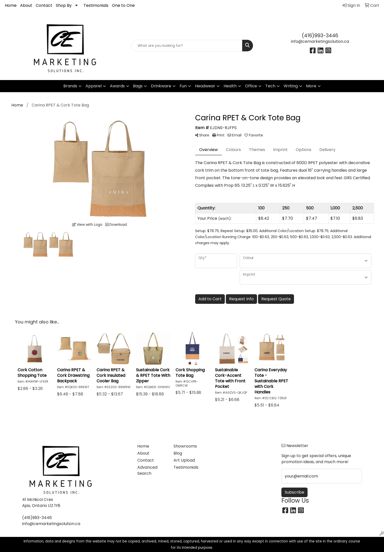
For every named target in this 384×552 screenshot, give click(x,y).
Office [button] (251, 86)
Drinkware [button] (161, 86)
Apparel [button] (94, 86)
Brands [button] (70, 86)
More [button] (311, 86)
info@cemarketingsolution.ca (320, 41)
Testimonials (95, 5)
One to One (123, 5)
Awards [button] (117, 86)
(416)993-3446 (320, 35)
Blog (178, 453)
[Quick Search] (186, 45)
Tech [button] (270, 86)
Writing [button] (291, 86)
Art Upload (184, 460)
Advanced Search (147, 470)
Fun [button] (183, 86)
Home (11, 5)
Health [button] (230, 86)
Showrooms (185, 446)
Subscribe (294, 492)
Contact (44, 5)
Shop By (64, 5)
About (26, 5)
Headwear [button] (205, 86)
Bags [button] (138, 86)
